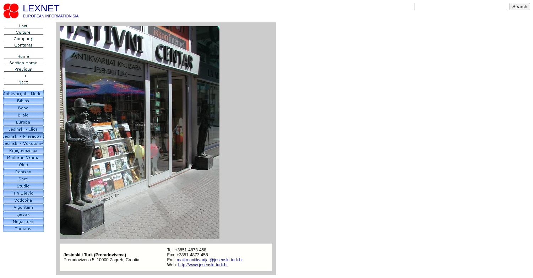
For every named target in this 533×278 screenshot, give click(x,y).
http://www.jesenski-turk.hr (203, 264)
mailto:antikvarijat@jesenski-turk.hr (210, 259)
